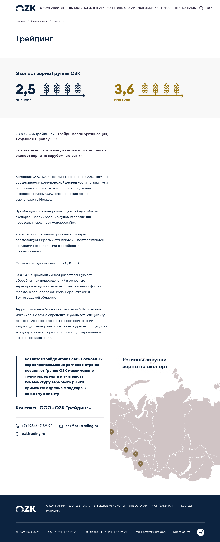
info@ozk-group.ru (154, 532)
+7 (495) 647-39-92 (34, 426)
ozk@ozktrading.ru (78, 426)
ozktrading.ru (30, 433)
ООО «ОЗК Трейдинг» (35, 134)
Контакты (189, 8)
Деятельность (71, 8)
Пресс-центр (170, 8)
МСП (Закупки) (148, 8)
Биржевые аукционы (99, 8)
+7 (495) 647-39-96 (115, 532)
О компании (49, 8)
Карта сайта (182, 532)
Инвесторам (126, 8)
